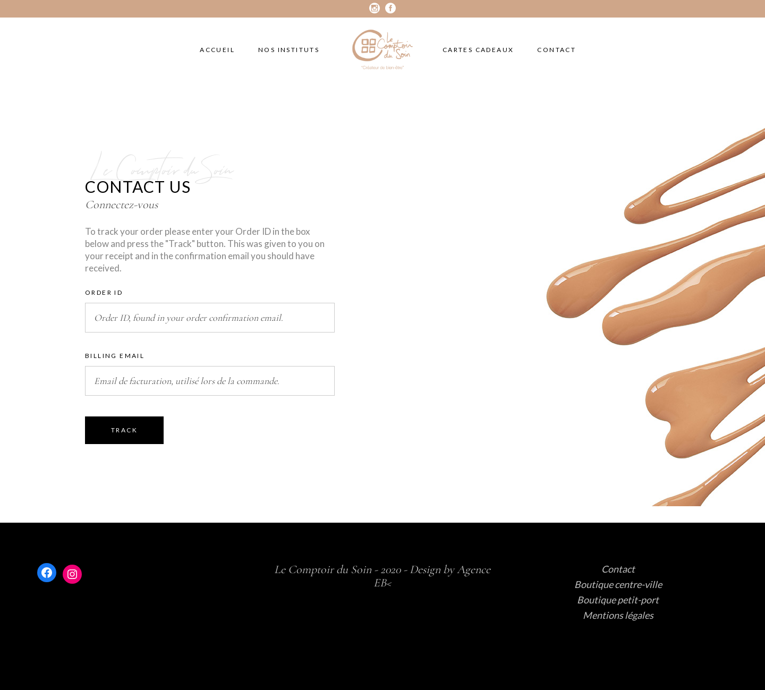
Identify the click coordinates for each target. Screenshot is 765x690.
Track (124, 430)
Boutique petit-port (618, 600)
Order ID (104, 292)
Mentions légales (618, 615)
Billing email (114, 356)
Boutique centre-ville (618, 584)
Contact (618, 569)
